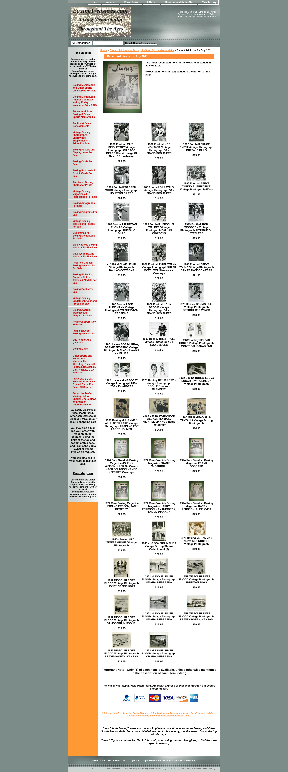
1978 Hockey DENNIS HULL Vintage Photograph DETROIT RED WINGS (196, 307)
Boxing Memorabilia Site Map (179, 2)
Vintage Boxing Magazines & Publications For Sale (85, 194)
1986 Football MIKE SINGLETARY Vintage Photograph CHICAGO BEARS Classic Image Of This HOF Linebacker (121, 150)
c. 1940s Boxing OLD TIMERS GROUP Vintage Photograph (122, 542)
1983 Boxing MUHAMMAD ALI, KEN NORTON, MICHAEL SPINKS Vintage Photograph (159, 420)
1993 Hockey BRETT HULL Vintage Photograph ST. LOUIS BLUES (159, 341)
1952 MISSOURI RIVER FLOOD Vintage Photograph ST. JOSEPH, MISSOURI (121, 620)
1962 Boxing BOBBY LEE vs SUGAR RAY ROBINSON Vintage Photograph (196, 380)
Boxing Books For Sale (83, 290)
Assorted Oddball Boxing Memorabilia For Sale (84, 265)
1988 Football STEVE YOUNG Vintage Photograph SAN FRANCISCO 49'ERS (196, 267)
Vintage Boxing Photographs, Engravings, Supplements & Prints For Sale (81, 138)
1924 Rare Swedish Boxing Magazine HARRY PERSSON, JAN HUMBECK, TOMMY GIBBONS (159, 508)
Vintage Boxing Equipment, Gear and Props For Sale (85, 301)
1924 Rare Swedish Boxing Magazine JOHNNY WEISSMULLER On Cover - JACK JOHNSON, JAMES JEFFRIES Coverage (121, 466)
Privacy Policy (131, 2)
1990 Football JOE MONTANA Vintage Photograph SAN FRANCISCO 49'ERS (158, 149)
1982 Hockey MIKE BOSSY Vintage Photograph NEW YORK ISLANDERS (121, 383)
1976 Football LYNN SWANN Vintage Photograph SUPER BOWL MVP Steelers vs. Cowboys (159, 269)
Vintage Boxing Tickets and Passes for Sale (84, 224)
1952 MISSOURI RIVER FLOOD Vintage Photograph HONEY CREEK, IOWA (121, 583)
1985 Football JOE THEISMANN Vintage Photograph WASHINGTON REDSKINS (121, 309)
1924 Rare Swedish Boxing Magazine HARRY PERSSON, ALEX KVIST (196, 506)
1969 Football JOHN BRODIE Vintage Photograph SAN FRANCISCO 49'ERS (158, 309)
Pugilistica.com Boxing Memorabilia (84, 332)
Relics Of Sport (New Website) (84, 323)
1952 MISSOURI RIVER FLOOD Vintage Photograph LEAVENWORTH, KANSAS (196, 616)
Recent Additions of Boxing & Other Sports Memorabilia (142, 50)
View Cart (206, 2)
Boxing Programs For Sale (85, 213)
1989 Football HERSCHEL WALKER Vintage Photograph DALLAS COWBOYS (159, 229)
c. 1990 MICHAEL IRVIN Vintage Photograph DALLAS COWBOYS (121, 267)
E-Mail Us (151, 2)
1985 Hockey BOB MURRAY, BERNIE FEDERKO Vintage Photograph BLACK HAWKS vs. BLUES (121, 349)
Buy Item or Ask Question (82, 341)
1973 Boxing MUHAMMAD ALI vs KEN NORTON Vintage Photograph (196, 540)
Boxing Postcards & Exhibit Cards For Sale (84, 173)
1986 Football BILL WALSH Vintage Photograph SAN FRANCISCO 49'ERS (159, 190)
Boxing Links (80, 348)
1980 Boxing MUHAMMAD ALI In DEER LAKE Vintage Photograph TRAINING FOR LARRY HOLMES (122, 425)
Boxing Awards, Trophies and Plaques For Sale (82, 313)
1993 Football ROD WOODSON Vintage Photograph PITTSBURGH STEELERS (196, 229)
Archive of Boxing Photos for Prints (83, 183)
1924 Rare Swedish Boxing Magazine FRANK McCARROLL (158, 463)
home (94, 2)
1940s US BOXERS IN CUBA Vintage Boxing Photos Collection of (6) (159, 546)
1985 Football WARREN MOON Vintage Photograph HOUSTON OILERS (121, 190)
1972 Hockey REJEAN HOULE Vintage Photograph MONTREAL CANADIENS (196, 343)
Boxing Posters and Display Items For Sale (84, 152)
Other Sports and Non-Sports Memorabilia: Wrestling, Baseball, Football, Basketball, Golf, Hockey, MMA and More (84, 364)
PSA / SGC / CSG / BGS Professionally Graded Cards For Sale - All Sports (84, 383)
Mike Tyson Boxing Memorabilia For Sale (85, 255)
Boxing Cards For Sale (83, 163)
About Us (110, 2)
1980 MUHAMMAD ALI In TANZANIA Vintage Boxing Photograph (196, 420)
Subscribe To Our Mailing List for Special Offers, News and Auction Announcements (84, 399)
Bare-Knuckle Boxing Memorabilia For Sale (85, 246)
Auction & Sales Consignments (82, 124)
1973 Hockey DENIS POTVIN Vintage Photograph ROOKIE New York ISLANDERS (159, 385)
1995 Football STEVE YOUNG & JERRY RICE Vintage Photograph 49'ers (196, 186)
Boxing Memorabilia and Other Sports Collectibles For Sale (84, 88)
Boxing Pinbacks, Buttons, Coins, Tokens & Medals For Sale (85, 278)
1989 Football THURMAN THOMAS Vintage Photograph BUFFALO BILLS (121, 229)
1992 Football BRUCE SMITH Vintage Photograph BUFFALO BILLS (196, 147)
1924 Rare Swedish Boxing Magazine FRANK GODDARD (196, 463)
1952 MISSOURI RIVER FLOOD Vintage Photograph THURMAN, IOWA (196, 579)
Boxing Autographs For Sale (84, 204)
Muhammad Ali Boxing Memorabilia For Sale (84, 236)
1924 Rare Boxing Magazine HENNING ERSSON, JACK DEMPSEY (121, 506)
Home (103, 50)
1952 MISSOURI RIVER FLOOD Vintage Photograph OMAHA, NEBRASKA (159, 579)
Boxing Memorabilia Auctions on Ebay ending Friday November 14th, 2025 (85, 101)
